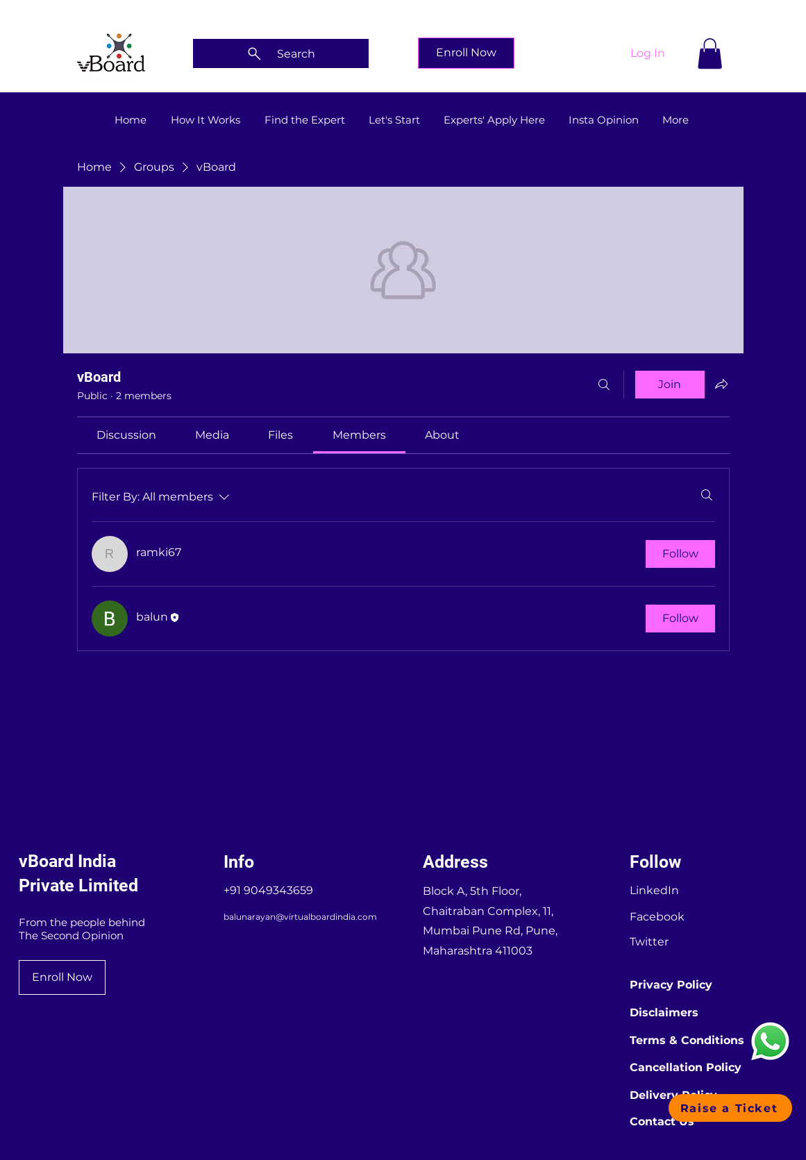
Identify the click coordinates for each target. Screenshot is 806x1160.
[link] (126, 435)
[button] (710, 53)
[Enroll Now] (466, 53)
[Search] (281, 53)
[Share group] (721, 384)
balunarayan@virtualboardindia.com (300, 916)
